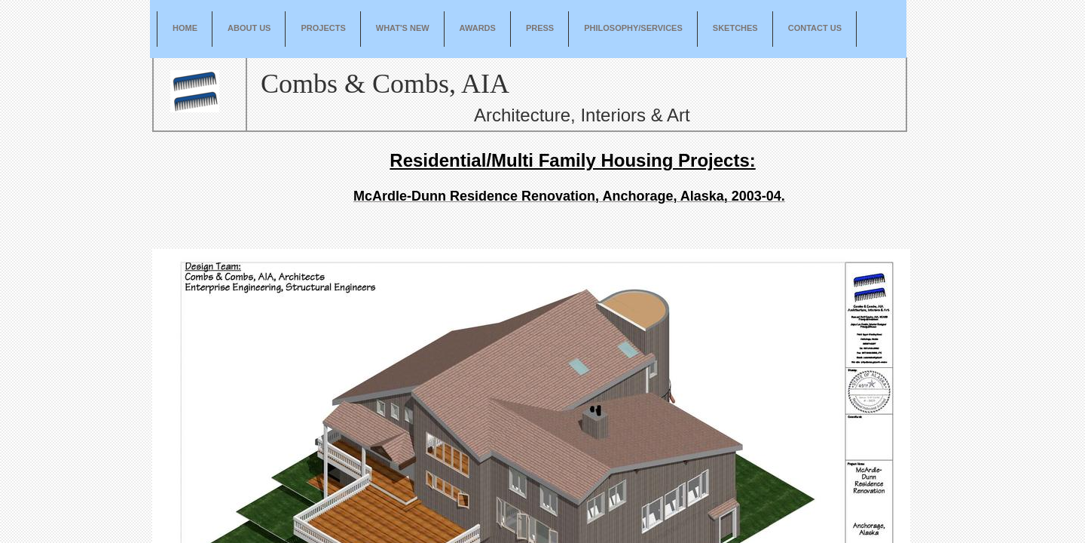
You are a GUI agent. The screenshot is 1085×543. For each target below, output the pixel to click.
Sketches (735, 27)
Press (540, 27)
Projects (323, 27)
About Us (249, 27)
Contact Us (815, 27)
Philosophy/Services (633, 27)
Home (185, 27)
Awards (478, 27)
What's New (402, 27)
